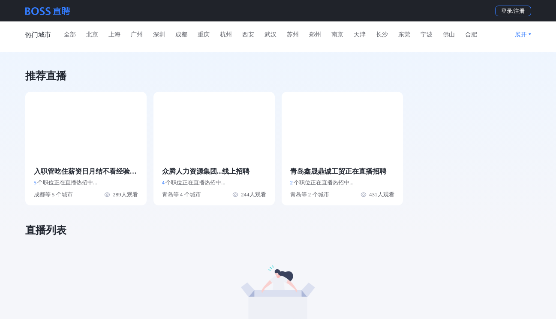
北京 (92, 34)
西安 (248, 34)
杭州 (226, 34)
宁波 (427, 34)
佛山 (449, 34)
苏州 (293, 34)
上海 (114, 34)
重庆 (204, 34)
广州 (137, 34)
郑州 (315, 34)
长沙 (382, 34)
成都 (181, 34)
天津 (360, 34)
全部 (70, 34)
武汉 (270, 34)
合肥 (471, 34)
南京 (337, 34)
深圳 (159, 34)
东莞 (404, 34)
